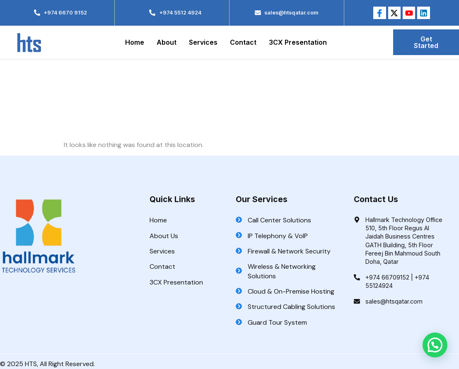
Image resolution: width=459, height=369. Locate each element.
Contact (243, 42)
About (166, 42)
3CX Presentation (298, 42)
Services (203, 42)
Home (134, 42)
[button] (435, 345)
